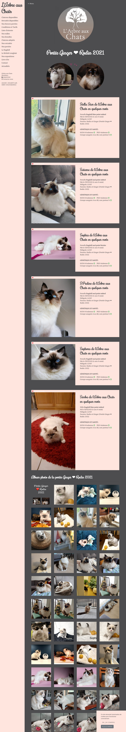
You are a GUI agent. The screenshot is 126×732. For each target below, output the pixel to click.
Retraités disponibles (10, 21)
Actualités (6, 66)
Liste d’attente (7, 30)
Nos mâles (6, 34)
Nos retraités (7, 43)
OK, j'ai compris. (108, 722)
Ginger (96, 121)
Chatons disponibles (10, 17)
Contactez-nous (7, 79)
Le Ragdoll (6, 50)
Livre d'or (5, 60)
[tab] (13, 17)
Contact (5, 63)
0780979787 (6, 77)
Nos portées (6, 47)
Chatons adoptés (8, 40)
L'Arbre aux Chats (12, 7)
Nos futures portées (9, 24)
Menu (32, 4)
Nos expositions (8, 56)
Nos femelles (7, 37)
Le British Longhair (9, 53)
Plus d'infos (107, 726)
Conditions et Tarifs (9, 27)
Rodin (89, 121)
